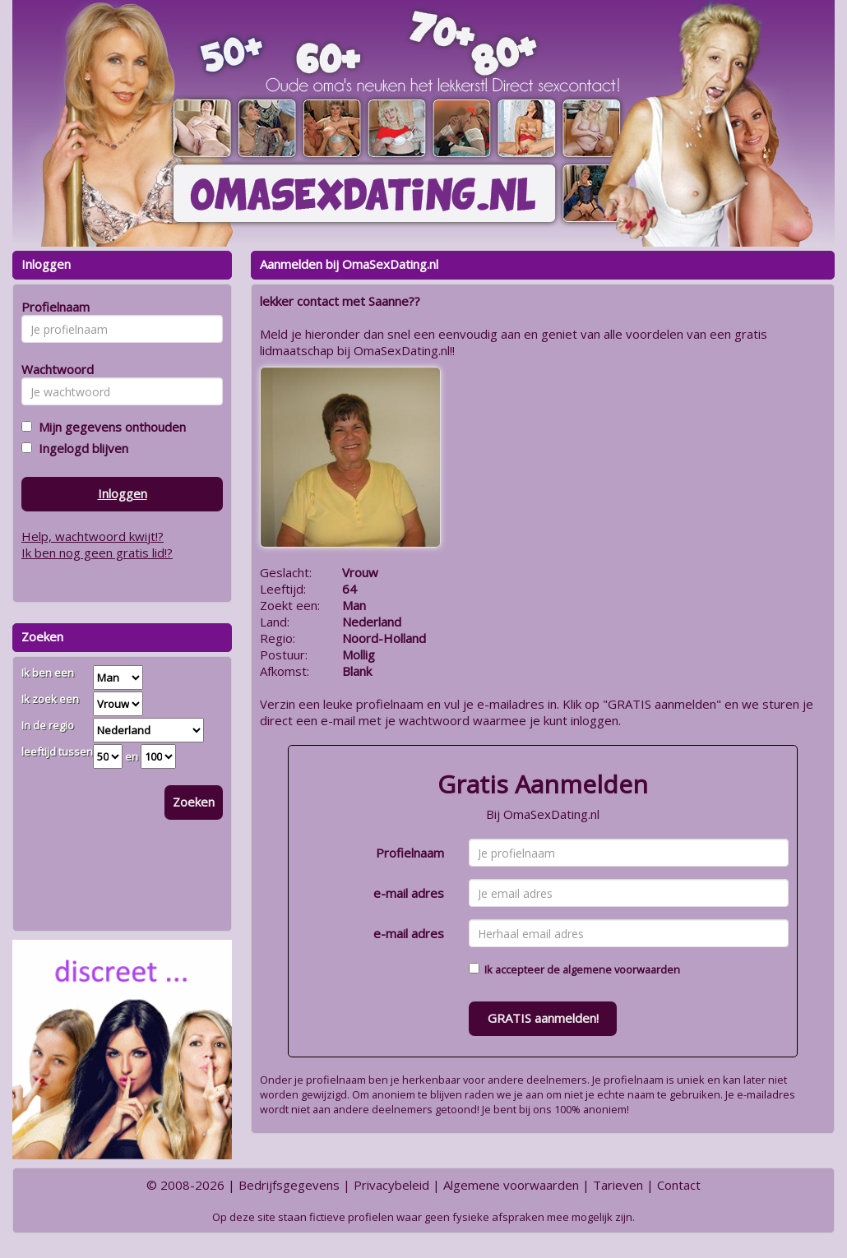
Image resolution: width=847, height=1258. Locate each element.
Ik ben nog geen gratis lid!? (97, 552)
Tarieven (618, 1185)
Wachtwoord (53, 369)
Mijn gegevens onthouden (109, 427)
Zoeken (194, 801)
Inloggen (122, 493)
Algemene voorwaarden (511, 1185)
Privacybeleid (391, 1185)
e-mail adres (408, 893)
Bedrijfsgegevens (289, 1185)
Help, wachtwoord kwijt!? (92, 536)
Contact (679, 1185)
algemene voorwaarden (621, 969)
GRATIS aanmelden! (543, 1018)
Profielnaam (410, 852)
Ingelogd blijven (80, 448)
